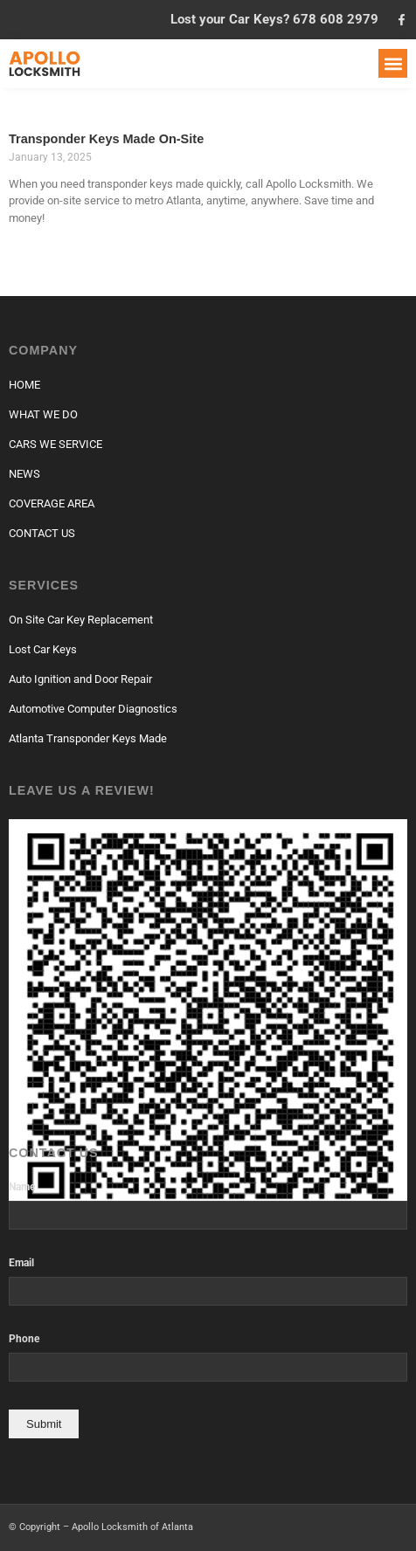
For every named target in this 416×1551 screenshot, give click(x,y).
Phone (24, 1339)
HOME (24, 384)
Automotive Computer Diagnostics (93, 708)
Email (21, 1263)
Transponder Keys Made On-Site (106, 139)
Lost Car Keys (43, 649)
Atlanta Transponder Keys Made (88, 738)
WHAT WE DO (43, 414)
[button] (392, 63)
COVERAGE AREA (51, 503)
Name (22, 1187)
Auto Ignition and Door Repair (80, 679)
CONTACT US (42, 533)
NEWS (24, 473)
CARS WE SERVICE (55, 444)
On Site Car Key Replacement (81, 619)
